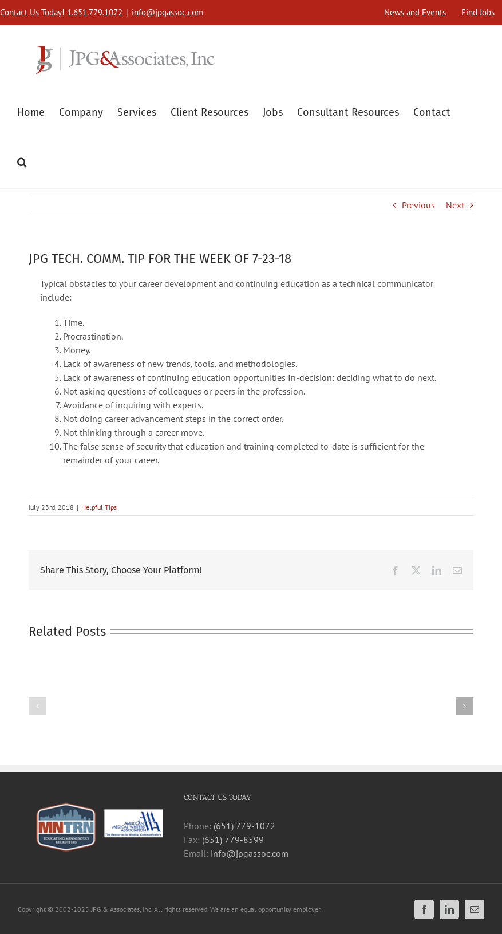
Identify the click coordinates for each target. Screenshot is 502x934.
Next (455, 205)
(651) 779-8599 (233, 839)
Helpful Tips (99, 507)
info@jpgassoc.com (167, 12)
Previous (418, 205)
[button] (22, 161)
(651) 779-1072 (244, 825)
